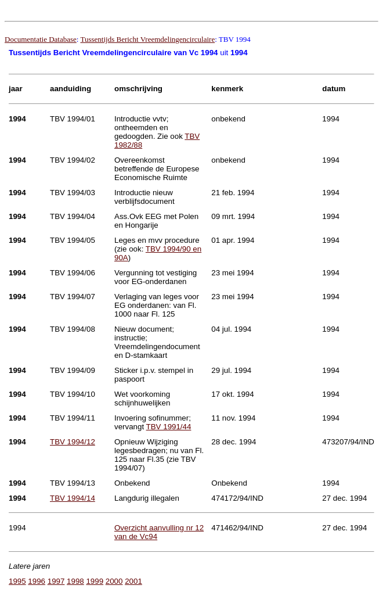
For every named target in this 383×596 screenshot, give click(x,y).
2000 (114, 581)
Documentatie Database (41, 39)
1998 (75, 581)
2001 (133, 581)
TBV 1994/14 (72, 498)
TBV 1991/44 (169, 426)
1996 (36, 581)
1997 (56, 581)
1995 (17, 581)
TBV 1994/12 (72, 441)
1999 (94, 581)
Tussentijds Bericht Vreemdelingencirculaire (147, 39)
